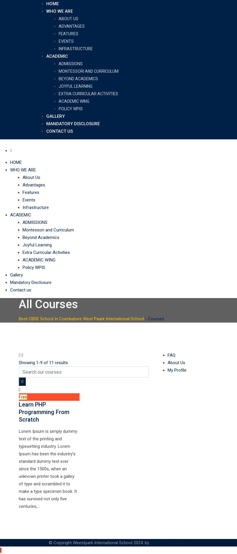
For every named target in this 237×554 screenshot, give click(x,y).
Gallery (55, 116)
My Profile (177, 370)
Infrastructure (76, 48)
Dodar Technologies (169, 542)
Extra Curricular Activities (88, 93)
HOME (52, 3)
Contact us (59, 131)
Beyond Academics (78, 78)
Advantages (72, 26)
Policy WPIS (71, 108)
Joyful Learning (75, 86)
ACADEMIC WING (74, 101)
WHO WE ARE (59, 11)
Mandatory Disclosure (73, 123)
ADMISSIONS (71, 63)
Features (68, 33)
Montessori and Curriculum (88, 71)
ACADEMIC (57, 56)
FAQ (171, 355)
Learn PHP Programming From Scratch (44, 412)
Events (66, 41)
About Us (68, 18)
